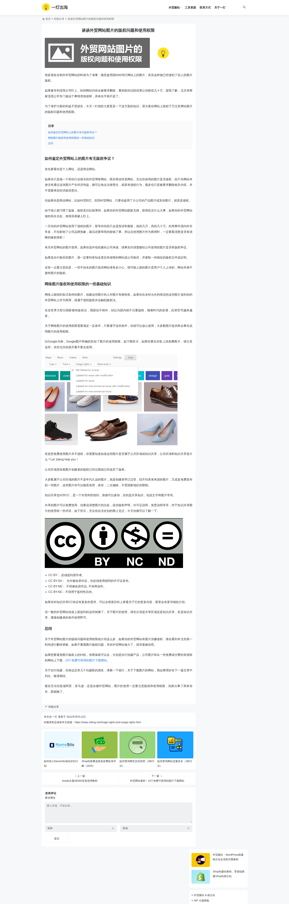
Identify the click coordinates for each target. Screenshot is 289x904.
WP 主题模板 (201, 74)
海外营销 (199, 107)
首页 (48, 18)
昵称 (50, 848)
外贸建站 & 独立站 (204, 69)
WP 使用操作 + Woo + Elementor (213, 90)
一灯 (54, 739)
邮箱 (120, 848)
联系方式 (205, 7)
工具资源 (190, 7)
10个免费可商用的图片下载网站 (98, 682)
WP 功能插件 (201, 80)
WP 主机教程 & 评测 (205, 85)
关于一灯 (219, 7)
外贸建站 (174, 7)
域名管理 (199, 96)
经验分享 (59, 18)
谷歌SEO (199, 101)
